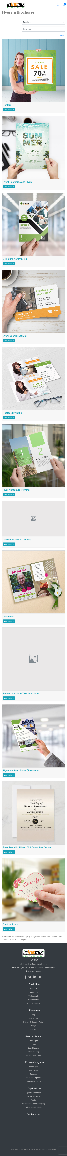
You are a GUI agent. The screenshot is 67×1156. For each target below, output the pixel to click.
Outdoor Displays (33, 1078)
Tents (33, 1100)
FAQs (33, 1026)
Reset (62, 35)
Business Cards (33, 1096)
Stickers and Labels (34, 1107)
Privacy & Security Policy (33, 1022)
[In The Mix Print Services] (16, 5)
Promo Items (33, 1000)
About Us (33, 989)
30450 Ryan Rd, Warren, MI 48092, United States (33, 968)
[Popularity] (43, 22)
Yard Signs (33, 1067)
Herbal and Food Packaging (33, 1104)
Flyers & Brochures (33, 1093)
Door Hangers (33, 1048)
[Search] (58, 5)
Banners (33, 1074)
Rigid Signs (33, 1070)
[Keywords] (43, 29)
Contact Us (33, 992)
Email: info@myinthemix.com (34, 964)
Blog (33, 1015)
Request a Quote (33, 1003)
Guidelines (33, 1018)
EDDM (33, 1044)
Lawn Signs (33, 1041)
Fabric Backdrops (33, 1055)
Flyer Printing (33, 1052)
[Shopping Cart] (64, 5)
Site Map (33, 1029)
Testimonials (33, 996)
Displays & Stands (33, 1081)
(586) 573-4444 (33, 971)
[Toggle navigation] (3, 5)
